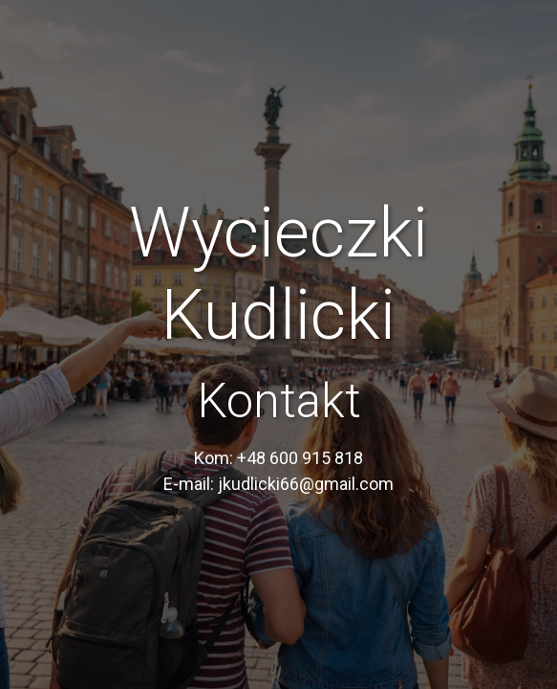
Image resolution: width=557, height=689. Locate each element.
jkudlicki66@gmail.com (306, 484)
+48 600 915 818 (300, 458)
